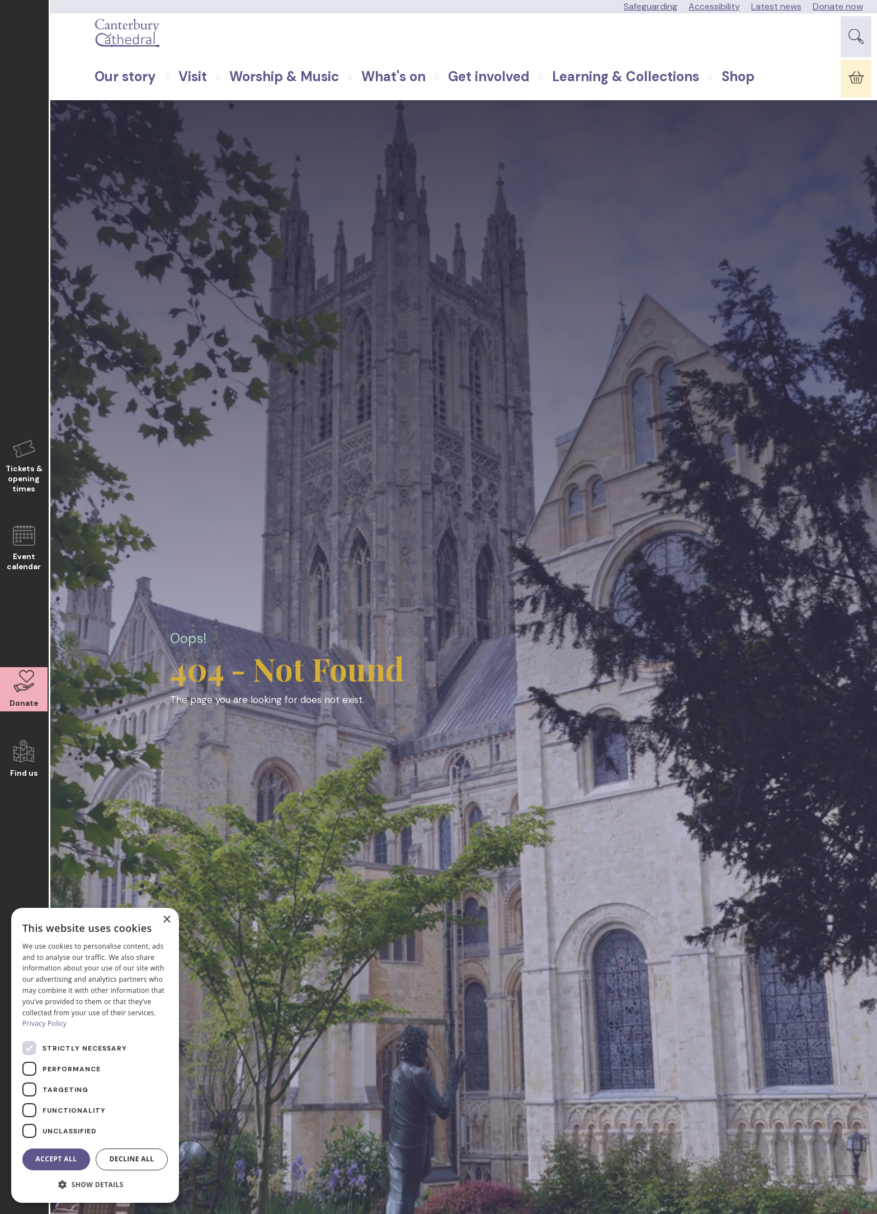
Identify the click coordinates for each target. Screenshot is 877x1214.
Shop (712, 106)
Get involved (463, 106)
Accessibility (714, 6)
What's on (368, 106)
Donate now (838, 6)
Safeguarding (650, 6)
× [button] (166, 920)
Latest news (776, 6)
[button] (95, 1185)
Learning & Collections (600, 106)
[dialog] (95, 1055)
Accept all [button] (56, 1159)
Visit (167, 106)
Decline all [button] (132, 1159)
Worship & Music (259, 106)
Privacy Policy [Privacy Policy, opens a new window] (44, 1023)
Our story (100, 106)
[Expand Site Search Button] (856, 44)
